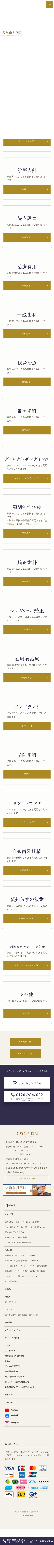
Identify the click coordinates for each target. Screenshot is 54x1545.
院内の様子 (10, 1230)
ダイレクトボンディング (26, 481)
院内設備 (26, 239)
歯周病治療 (26, 682)
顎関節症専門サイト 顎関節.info (27, 1528)
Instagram (12, 1439)
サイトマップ (11, 1410)
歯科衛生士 (25, 1327)
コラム (8, 1375)
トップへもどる (25, 1061)
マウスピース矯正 (26, 633)
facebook (12, 1432)
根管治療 (26, 384)
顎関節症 (26, 536)
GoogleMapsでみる (27, 1186)
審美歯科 (26, 433)
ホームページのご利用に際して (19, 1397)
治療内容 (9, 1260)
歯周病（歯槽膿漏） (14, 1287)
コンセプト (10, 1222)
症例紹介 (9, 1300)
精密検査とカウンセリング (17, 1265)
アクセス (9, 1359)
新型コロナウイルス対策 (26, 972)
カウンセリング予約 (14, 1343)
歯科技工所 (37, 1327)
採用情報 (9, 1335)
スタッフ (9, 1322)
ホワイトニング (26, 827)
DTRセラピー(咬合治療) (34, 1230)
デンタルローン (12, 1314)
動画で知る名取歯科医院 (16, 1370)
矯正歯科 (26, 585)
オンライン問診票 (13, 1351)
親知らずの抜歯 (26, 924)
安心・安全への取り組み (16, 1391)
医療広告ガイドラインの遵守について (22, 1402)
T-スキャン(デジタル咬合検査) (18, 1247)
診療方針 (26, 190)
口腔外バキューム (13, 1241)
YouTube (12, 1425)
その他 (26, 1020)
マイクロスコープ (13, 1236)
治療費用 (26, 287)
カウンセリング (26, 142)
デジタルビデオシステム (34, 1241)
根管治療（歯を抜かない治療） (19, 1271)
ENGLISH (9, 1418)
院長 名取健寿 (11, 1327)
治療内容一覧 (25, 1049)
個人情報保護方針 (13, 1386)
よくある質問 (11, 1364)
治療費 (8, 1308)
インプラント (26, 730)
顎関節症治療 (11, 1282)
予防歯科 (26, 779)
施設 (19, 1230)
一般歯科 (26, 336)
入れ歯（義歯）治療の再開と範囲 (20, 1252)
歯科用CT (27, 1236)
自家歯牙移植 (26, 876)
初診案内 (11, 1214)
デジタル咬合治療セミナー (17, 1380)
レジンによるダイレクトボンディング (22, 1276)
